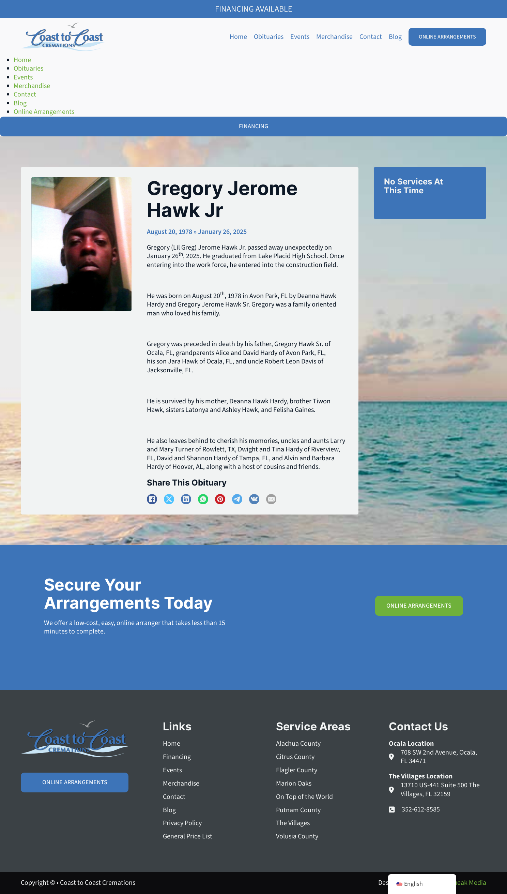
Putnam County (298, 810)
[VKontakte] (254, 499)
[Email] (271, 499)
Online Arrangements (447, 37)
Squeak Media (466, 883)
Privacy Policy (182, 823)
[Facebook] (152, 499)
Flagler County (296, 770)
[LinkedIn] (186, 499)
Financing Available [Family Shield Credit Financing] (253, 9)
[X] (169, 499)
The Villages (293, 823)
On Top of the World (304, 797)
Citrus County (295, 757)
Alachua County (298, 744)
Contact (370, 37)
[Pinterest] (220, 499)
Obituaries (268, 37)
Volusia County (297, 837)
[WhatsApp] (203, 499)
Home (238, 37)
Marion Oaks (293, 783)
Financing (177, 757)
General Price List (187, 837)
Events (299, 37)
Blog (395, 37)
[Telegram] (237, 499)
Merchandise (334, 37)
